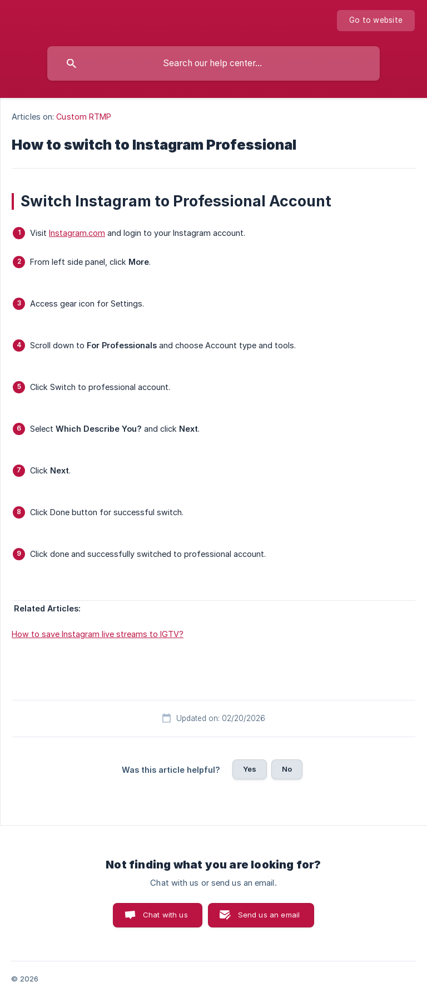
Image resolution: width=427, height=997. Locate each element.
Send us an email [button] (269, 914)
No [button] (287, 768)
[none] (376, 20)
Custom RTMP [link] (83, 116)
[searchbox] (213, 63)
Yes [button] (249, 768)
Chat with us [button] (165, 914)
